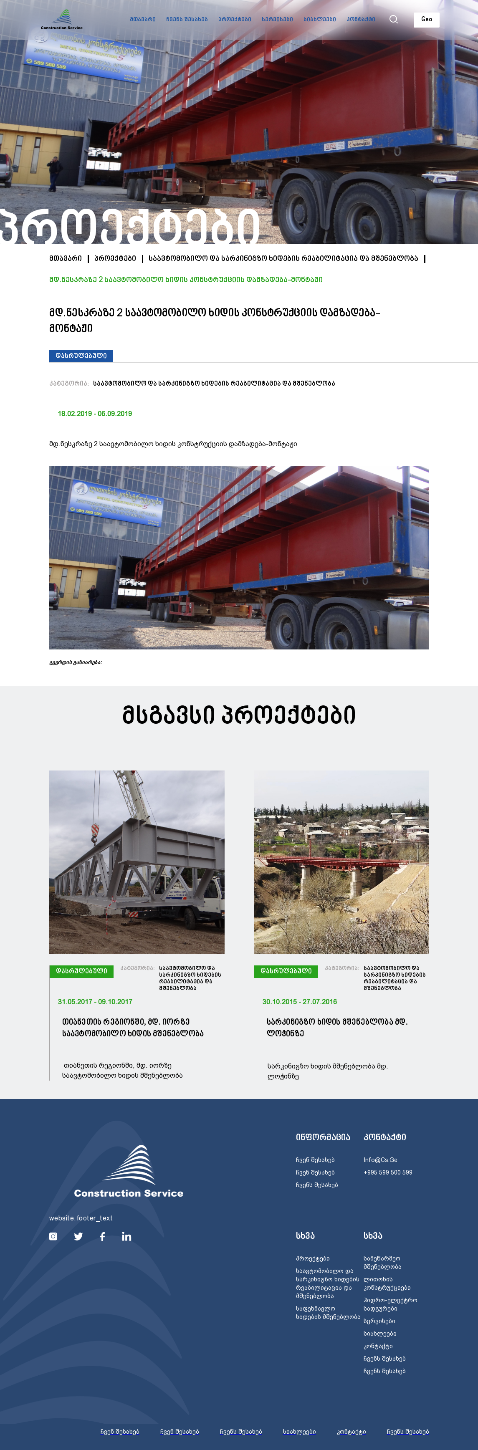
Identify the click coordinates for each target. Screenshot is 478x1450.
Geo (426, 19)
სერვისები (277, 20)
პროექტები (234, 20)
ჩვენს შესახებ (187, 20)
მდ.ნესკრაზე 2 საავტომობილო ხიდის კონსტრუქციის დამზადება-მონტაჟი (186, 280)
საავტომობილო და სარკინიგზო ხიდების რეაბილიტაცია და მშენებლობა (283, 259)
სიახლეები (319, 20)
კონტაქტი (360, 20)
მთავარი (143, 20)
